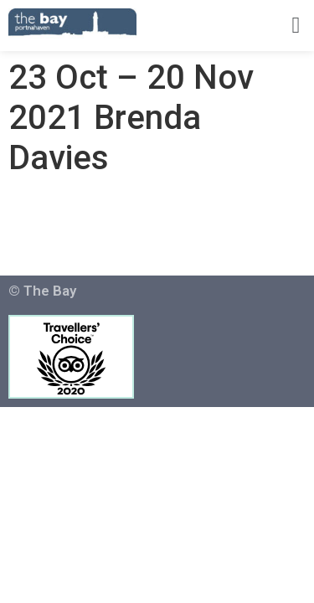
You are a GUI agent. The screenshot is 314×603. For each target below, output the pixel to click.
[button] (296, 25)
